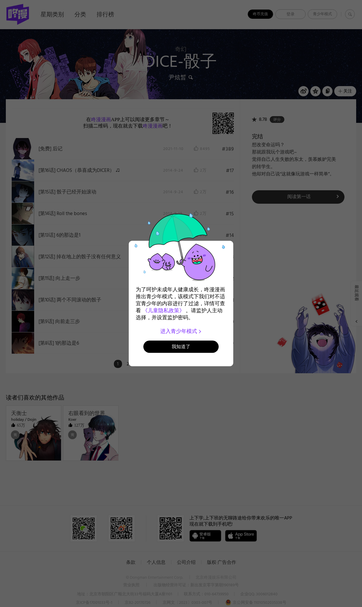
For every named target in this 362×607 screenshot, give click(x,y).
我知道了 (181, 346)
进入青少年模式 (181, 331)
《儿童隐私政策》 (163, 310)
